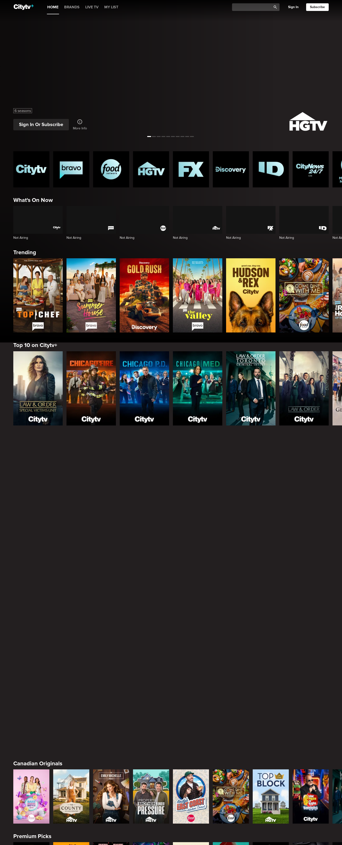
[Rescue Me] (311, 659)
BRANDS (72, 7)
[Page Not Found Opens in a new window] (171, 487)
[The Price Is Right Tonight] (311, 586)
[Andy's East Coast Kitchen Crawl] (191, 586)
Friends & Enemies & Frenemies (53, 771)
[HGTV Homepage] (151, 169)
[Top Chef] (38, 295)
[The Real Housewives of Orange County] (231, 804)
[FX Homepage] (191, 169)
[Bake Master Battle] (31, 586)
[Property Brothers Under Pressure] (151, 586)
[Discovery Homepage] (231, 169)
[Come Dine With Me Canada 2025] (304, 295)
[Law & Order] (304, 388)
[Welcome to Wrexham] (111, 659)
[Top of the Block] (271, 586)
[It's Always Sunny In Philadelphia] (71, 659)
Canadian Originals (37, 552)
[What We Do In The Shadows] (151, 659)
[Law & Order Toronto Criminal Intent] (251, 388)
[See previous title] (8, 68)
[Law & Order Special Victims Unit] (38, 388)
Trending (24, 252)
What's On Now (33, 200)
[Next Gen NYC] (111, 804)
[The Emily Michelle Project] (111, 586)
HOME (52, 7)
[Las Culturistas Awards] (311, 804)
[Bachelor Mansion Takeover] (231, 731)
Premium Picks (32, 625)
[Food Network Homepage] (111, 169)
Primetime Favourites (40, 698)
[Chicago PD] (144, 388)
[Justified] (231, 659)
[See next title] (334, 68)
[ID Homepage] (271, 169)
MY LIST (111, 7)
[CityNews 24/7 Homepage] (311, 169)
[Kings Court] (271, 804)
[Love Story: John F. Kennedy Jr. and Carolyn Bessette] (31, 659)
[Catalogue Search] (253, 7)
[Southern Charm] (151, 804)
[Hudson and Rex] (251, 295)
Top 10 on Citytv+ (35, 345)
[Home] (23, 7)
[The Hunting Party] (31, 731)
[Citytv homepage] (31, 169)
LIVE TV (92, 7)
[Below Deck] (71, 804)
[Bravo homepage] (71, 169)
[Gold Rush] (144, 295)
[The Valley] (197, 295)
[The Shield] (271, 659)
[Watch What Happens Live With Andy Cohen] (191, 804)
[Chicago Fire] (91, 388)
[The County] (71, 586)
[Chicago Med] (197, 388)
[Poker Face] (191, 659)
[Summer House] (91, 295)
